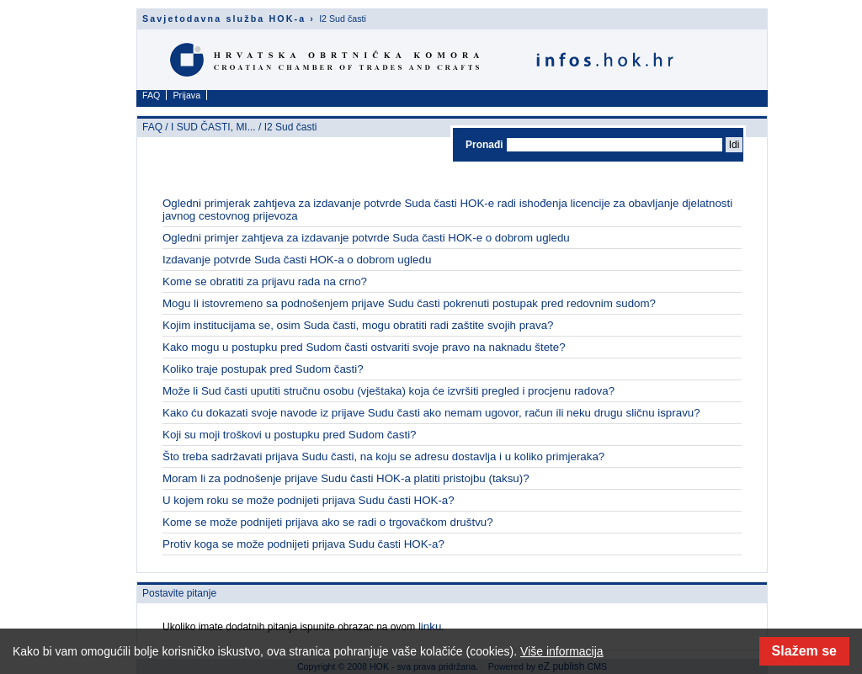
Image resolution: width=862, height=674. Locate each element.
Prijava (187, 95)
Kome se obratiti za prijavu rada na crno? (264, 281)
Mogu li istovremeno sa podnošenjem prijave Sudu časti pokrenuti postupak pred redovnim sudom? (409, 303)
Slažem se (804, 651)
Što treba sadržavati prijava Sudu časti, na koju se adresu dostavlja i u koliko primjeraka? (383, 456)
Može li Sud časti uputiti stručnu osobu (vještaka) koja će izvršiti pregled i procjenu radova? (388, 391)
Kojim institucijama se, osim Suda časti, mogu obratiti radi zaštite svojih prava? (357, 325)
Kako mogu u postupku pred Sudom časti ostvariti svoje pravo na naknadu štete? (364, 347)
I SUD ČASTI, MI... (213, 127)
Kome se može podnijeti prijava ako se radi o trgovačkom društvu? (327, 522)
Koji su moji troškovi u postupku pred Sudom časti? (289, 434)
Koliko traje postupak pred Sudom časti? (263, 369)
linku (428, 626)
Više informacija (562, 651)
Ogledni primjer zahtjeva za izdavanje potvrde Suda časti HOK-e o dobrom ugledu (366, 237)
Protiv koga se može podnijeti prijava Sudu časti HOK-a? (303, 544)
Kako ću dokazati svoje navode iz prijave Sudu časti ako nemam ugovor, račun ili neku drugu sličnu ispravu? (431, 412)
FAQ (151, 95)
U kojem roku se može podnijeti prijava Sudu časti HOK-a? (308, 500)
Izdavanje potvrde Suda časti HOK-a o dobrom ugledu (296, 259)
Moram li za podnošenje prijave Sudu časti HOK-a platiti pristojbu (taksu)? (345, 478)
